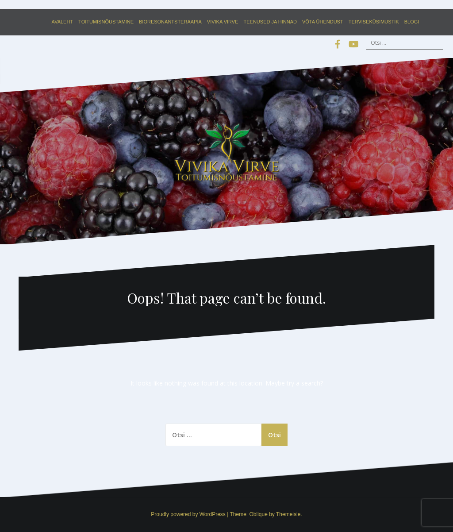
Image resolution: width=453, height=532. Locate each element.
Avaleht (62, 21)
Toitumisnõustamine (106, 21)
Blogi (411, 21)
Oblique (258, 514)
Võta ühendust (322, 21)
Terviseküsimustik (374, 21)
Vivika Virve (222, 21)
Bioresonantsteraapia (170, 21)
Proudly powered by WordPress (188, 514)
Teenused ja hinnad (270, 21)
